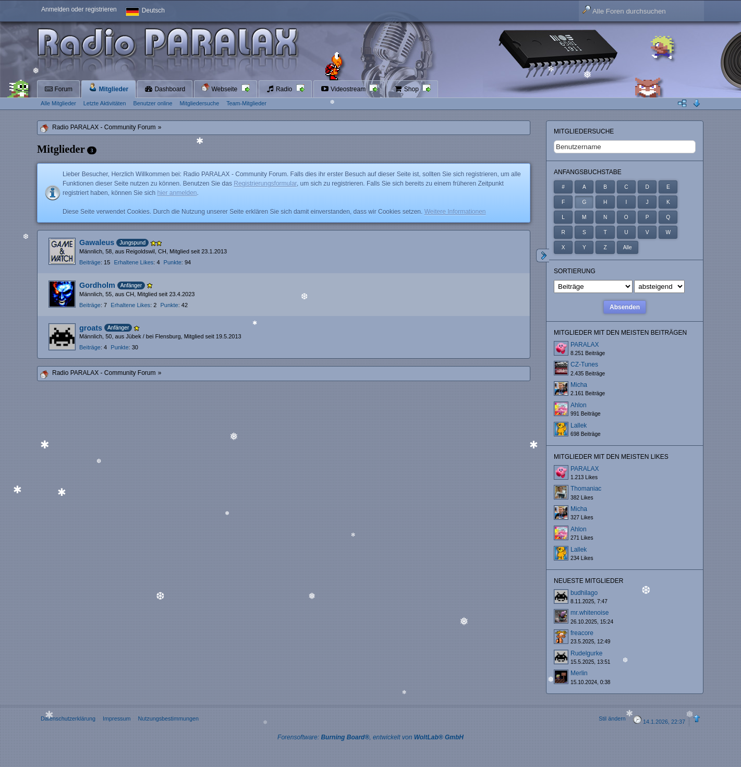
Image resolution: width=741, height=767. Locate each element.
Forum (58, 89)
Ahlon (578, 405)
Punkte (172, 262)
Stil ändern (612, 718)
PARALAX (584, 344)
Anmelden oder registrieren (79, 9)
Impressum (116, 718)
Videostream (344, 89)
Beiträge (90, 262)
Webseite (220, 88)
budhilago (584, 592)
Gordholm (97, 285)
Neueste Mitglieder (588, 581)
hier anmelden (177, 193)
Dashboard (164, 89)
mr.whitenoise (589, 612)
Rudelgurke (586, 653)
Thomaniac (585, 488)
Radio (280, 89)
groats (90, 328)
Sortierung (575, 271)
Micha (578, 384)
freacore (581, 633)
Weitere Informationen (455, 211)
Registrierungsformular (265, 183)
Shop (407, 89)
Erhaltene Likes (133, 262)
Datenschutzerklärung (68, 718)
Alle (627, 247)
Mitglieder (108, 88)
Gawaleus (96, 242)
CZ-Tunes (584, 364)
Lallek (578, 425)
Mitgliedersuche (584, 131)
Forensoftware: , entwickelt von (370, 737)
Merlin (579, 673)
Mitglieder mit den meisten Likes (611, 456)
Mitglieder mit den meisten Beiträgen (620, 332)
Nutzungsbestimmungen (168, 718)
